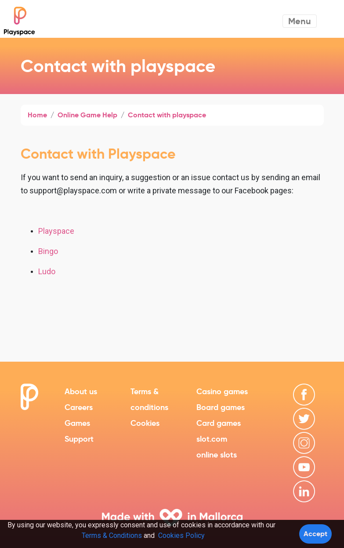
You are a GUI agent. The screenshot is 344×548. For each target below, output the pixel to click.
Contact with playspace (167, 115)
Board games (220, 407)
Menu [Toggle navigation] (299, 21)
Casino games (222, 391)
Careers (79, 407)
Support (79, 439)
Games (77, 423)
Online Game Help (87, 115)
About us (81, 391)
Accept (315, 533)
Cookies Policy (181, 535)
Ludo (46, 271)
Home (37, 115)
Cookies (144, 423)
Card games (218, 423)
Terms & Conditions (112, 535)
